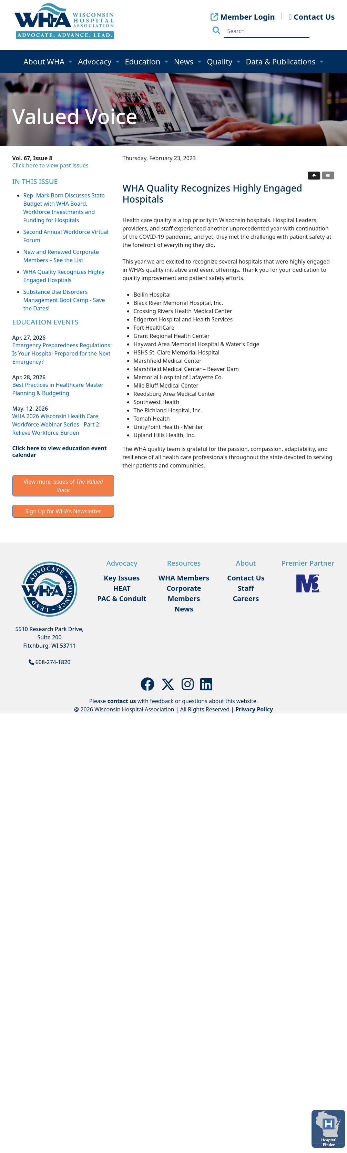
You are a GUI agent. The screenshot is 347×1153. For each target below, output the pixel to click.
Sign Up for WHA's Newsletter (63, 511)
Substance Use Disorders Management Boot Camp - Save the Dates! (64, 300)
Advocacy (95, 61)
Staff (246, 588)
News (184, 61)
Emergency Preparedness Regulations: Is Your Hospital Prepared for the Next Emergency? (62, 353)
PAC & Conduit (122, 598)
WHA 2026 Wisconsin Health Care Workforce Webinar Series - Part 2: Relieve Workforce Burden (56, 424)
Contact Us (245, 578)
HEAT (121, 588)
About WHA (45, 61)
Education (144, 61)
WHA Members (184, 578)
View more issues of (63, 486)
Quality (220, 61)
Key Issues (122, 578)
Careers (246, 598)
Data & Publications (282, 61)
